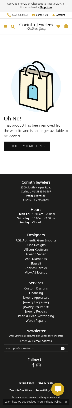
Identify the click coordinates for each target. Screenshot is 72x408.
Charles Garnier (36, 268)
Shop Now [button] (46, 7)
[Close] (67, 5)
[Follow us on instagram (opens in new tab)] (38, 365)
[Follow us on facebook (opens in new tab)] (33, 365)
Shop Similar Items (27, 146)
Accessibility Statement (49, 390)
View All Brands (36, 272)
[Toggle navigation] (4, 26)
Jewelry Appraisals (36, 297)
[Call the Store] (36, 195)
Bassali (36, 263)
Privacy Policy (45, 383)
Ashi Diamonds (36, 259)
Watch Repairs (36, 320)
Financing (36, 293)
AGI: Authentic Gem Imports (36, 240)
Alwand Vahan (36, 254)
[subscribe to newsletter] (63, 348)
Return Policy (26, 383)
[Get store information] (36, 199)
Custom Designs (36, 288)
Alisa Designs (36, 245)
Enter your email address (36, 341)
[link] (17, 15)
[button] (58, 15)
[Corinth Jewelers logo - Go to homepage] (36, 27)
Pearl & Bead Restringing (36, 316)
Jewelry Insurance (36, 307)
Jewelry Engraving (36, 302)
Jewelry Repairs (36, 311)
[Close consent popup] (66, 402)
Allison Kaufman (36, 249)
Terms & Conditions (20, 390)
